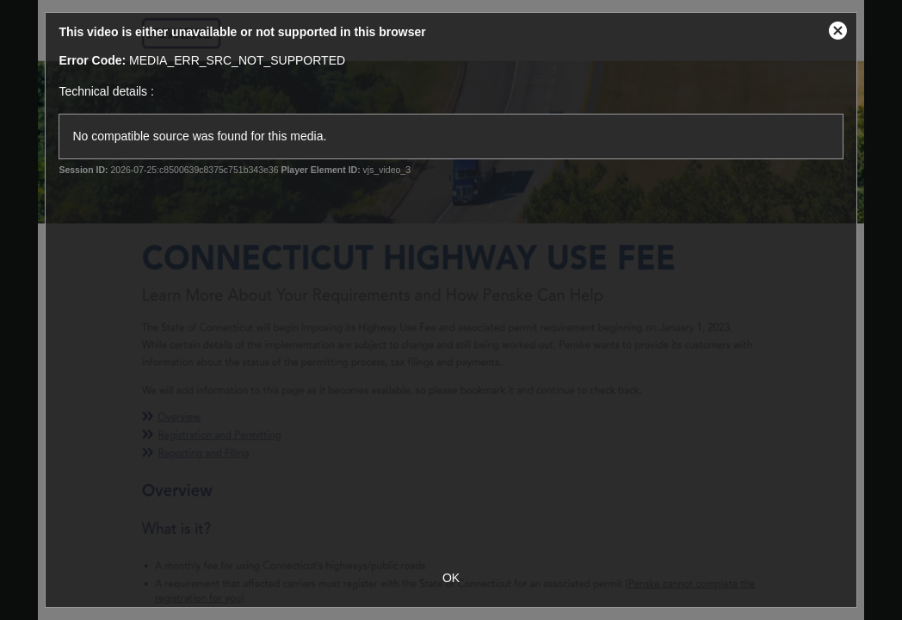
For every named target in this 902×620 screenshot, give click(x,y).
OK (451, 578)
